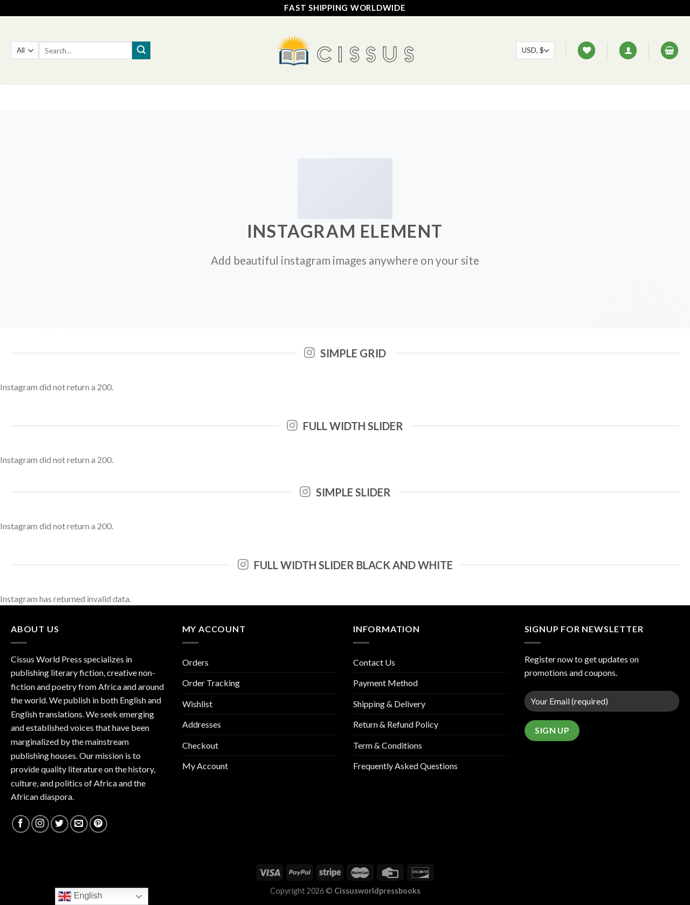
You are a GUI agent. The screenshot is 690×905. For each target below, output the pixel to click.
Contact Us (351, 97)
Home (240, 97)
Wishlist (197, 704)
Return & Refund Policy (395, 724)
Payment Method (385, 683)
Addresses (201, 724)
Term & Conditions (387, 745)
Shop (275, 97)
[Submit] (141, 51)
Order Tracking (211, 683)
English (80, 896)
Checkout (200, 745)
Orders (195, 662)
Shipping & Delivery (389, 704)
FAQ (306, 97)
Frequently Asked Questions (405, 766)
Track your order (425, 97)
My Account (205, 766)
